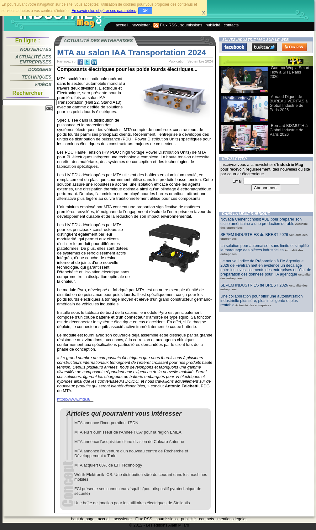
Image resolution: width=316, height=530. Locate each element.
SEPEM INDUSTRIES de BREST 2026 (254, 234)
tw (87, 62)
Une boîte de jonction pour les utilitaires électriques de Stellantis (132, 502)
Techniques (36, 76)
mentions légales (232, 518)
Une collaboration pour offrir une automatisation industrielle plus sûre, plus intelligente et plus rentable (261, 300)
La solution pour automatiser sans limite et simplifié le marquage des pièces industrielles (264, 247)
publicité (213, 25)
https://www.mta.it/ (73, 399)
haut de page (83, 518)
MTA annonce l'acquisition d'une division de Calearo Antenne (129, 441)
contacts (231, 25)
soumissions (191, 25)
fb (80, 62)
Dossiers (39, 69)
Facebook (234, 47)
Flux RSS (165, 25)
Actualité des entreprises (33, 59)
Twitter (264, 47)
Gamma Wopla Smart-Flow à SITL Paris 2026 (290, 72)
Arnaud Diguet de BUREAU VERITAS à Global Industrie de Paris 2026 (289, 103)
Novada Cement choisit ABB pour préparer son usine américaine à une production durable (261, 221)
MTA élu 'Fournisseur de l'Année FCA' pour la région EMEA (128, 432)
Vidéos (42, 84)
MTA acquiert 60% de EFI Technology (108, 465)
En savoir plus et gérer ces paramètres (103, 10)
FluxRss (294, 47)
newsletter (141, 25)
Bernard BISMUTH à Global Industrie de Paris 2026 (289, 130)
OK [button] (145, 11)
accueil (122, 25)
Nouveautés (35, 49)
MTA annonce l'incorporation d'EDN (106, 422)
